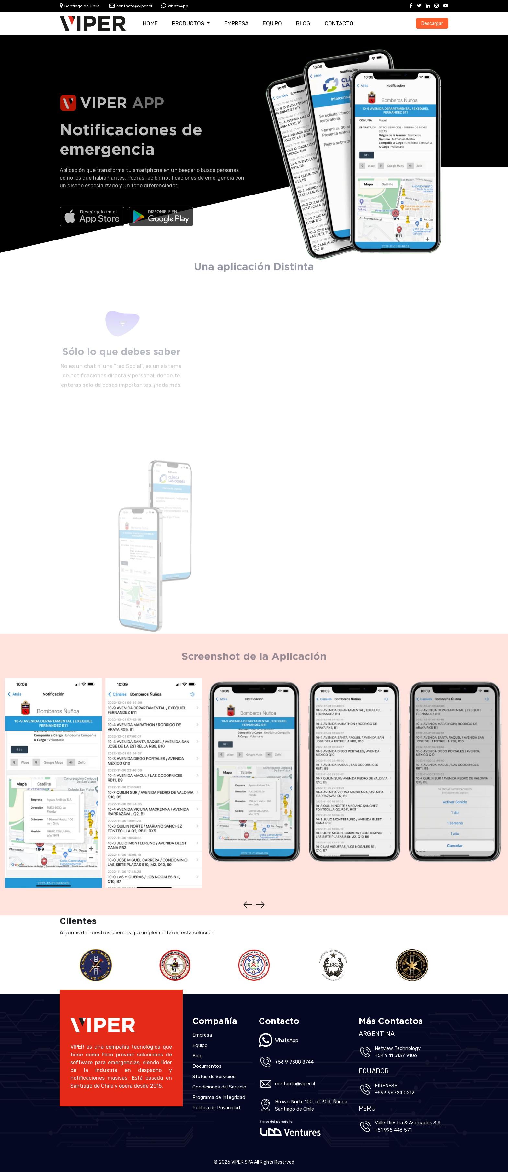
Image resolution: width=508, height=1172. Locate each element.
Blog (303, 23)
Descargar (432, 23)
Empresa (236, 23)
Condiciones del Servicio (219, 1087)
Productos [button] (188, 23)
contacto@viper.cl (134, 6)
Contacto (339, 23)
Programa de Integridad (218, 1097)
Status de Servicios (214, 1076)
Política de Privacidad (216, 1108)
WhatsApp (178, 6)
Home (150, 23)
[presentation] (247, 904)
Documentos (207, 1066)
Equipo (272, 23)
